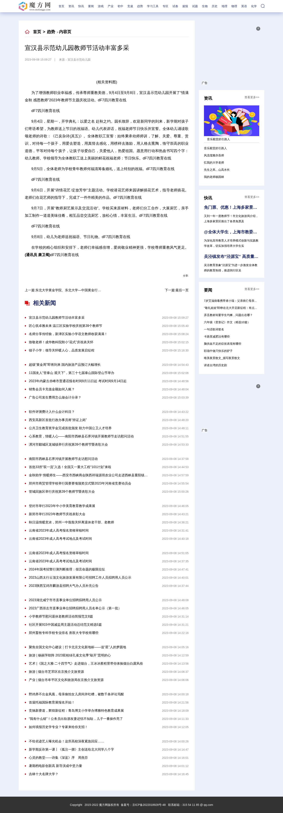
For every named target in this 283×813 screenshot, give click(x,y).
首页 (61, 6)
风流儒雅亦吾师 (214, 155)
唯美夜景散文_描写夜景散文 (222, 358)
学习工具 (152, 6)
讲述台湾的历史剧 (215, 365)
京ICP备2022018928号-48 (149, 804)
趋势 (140, 6)
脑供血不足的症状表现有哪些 (222, 343)
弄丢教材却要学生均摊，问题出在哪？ (228, 315)
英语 (244, 6)
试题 (195, 6)
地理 (224, 6)
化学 (254, 6)
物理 (234, 6)
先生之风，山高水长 (217, 169)
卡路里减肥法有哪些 (217, 336)
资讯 (71, 6)
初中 (120, 6)
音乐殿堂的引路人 (215, 148)
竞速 (130, 6)
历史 (214, 6)
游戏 (101, 6)
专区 (165, 6)
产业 (110, 6)
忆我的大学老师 (214, 162)
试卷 (175, 6)
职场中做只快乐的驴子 (218, 350)
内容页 (65, 31)
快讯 (81, 6)
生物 (205, 6)
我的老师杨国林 (214, 176)
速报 (185, 6)
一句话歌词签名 (214, 329)
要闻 (91, 6)
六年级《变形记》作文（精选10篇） (227, 322)
